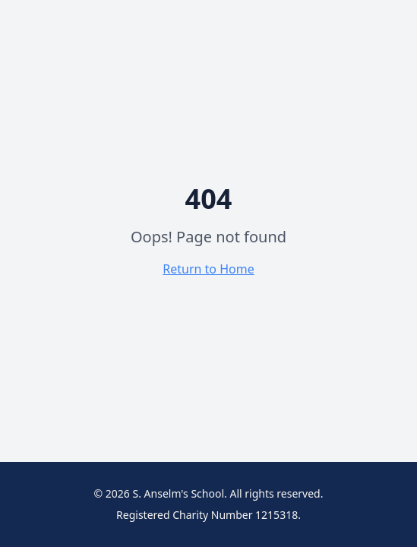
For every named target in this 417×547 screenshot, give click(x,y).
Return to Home (208, 269)
